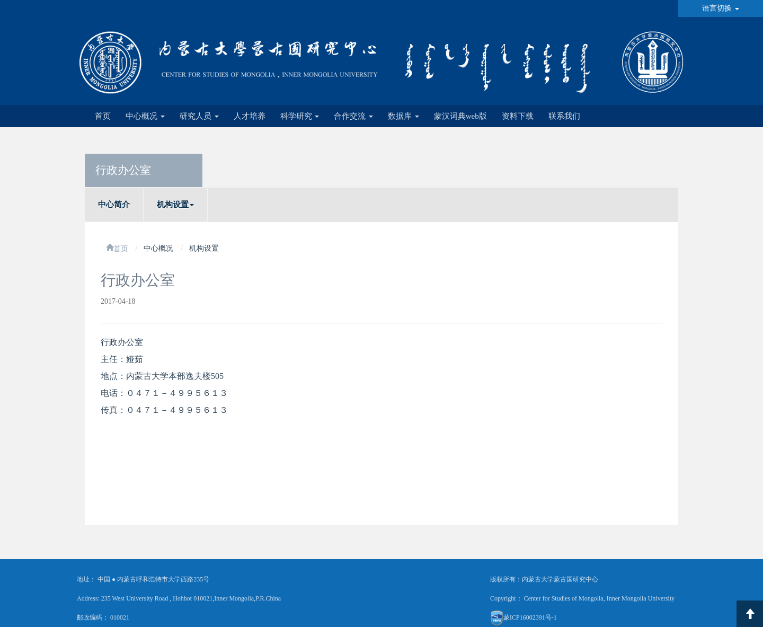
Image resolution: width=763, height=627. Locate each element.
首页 (103, 116)
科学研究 (300, 116)
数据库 (403, 116)
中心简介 (114, 204)
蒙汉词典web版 (460, 116)
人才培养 (249, 116)
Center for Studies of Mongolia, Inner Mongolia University (599, 598)
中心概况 (145, 116)
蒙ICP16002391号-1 (530, 617)
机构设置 (175, 204)
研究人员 (199, 116)
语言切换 (720, 8)
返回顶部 (750, 613)
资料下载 (518, 116)
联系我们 (564, 116)
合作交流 (353, 116)
